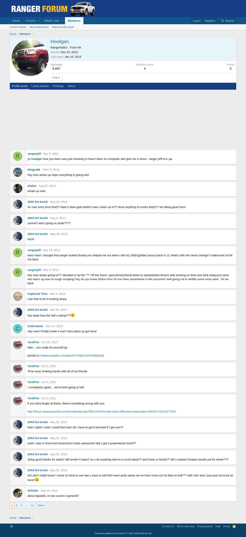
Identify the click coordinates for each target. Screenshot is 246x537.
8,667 (56, 68)
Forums (31, 20)
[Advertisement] (123, 119)
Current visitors (18, 27)
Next (40, 505)
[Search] (227, 20)
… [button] (26, 505)
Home (16, 20)
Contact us (168, 526)
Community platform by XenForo (123, 533)
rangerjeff (34, 153)
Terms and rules (185, 526)
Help (218, 526)
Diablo (31, 185)
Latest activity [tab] (40, 86)
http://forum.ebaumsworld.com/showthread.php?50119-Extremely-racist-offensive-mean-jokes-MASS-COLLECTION (101, 411)
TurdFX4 (33, 342)
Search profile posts (63, 27)
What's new (51, 20)
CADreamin (35, 326)
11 (32, 505)
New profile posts (39, 27)
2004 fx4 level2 (37, 201)
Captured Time (37, 293)
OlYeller (32, 490)
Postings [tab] (58, 86)
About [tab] (71, 86)
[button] (39, 20)
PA (79, 47)
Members (74, 20)
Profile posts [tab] (20, 86)
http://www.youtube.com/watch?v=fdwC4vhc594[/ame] (69, 355)
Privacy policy (205, 526)
